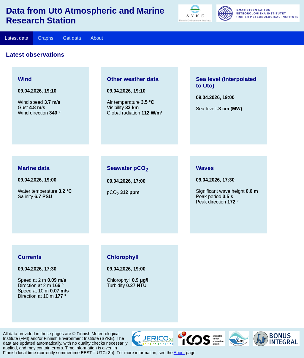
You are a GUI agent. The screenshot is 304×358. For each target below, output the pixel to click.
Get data (72, 38)
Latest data (16, 38)
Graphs (45, 38)
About (97, 38)
